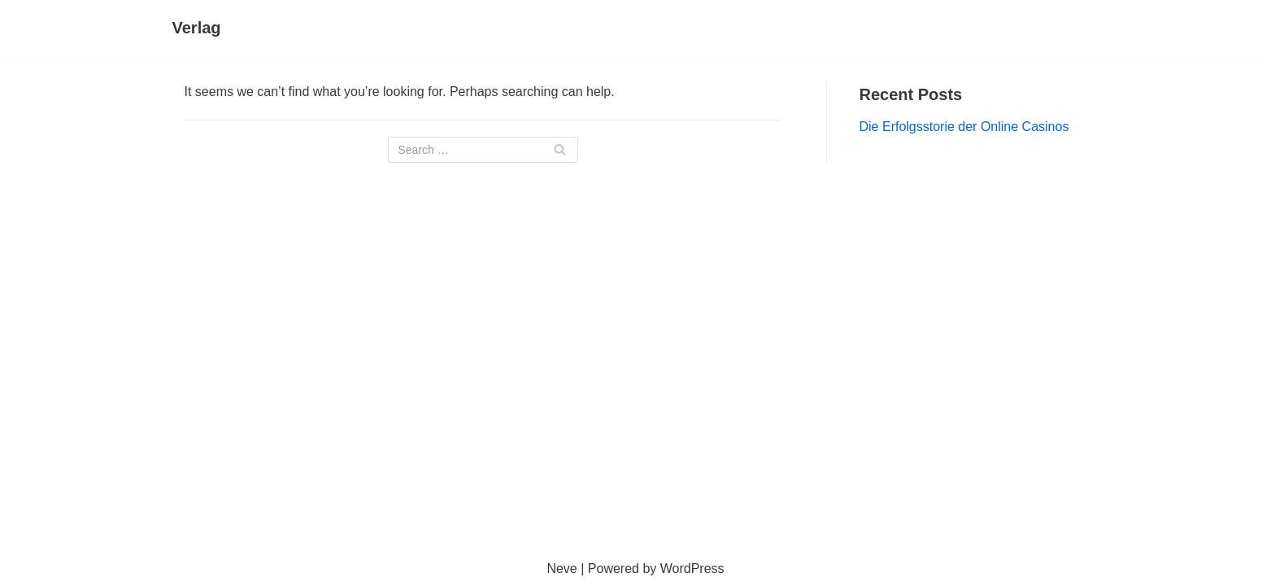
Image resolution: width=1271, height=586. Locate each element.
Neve (561, 568)
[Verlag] (196, 28)
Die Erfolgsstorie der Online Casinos (964, 126)
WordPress (692, 568)
